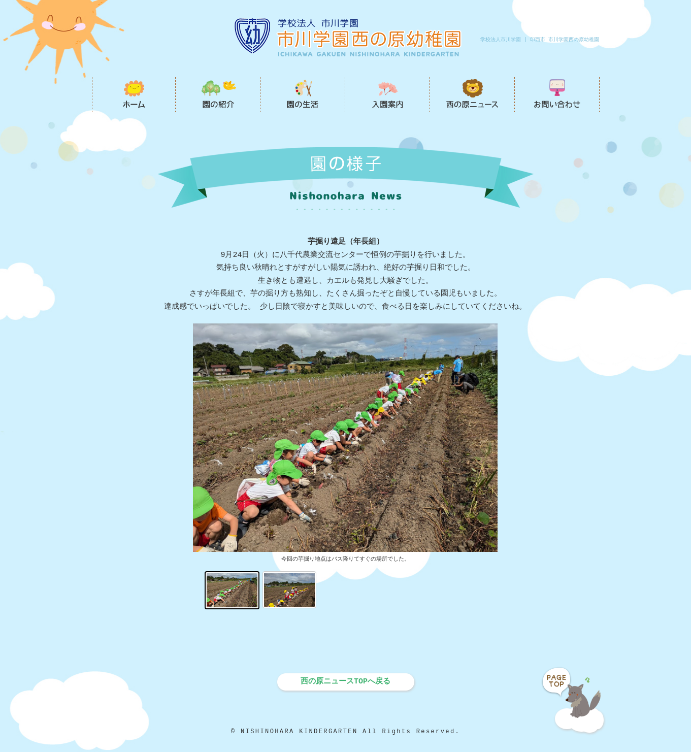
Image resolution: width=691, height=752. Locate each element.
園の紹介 (218, 94)
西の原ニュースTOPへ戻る (345, 681)
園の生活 (302, 94)
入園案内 (387, 94)
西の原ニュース (472, 94)
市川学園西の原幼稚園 (134, 94)
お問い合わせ (557, 94)
